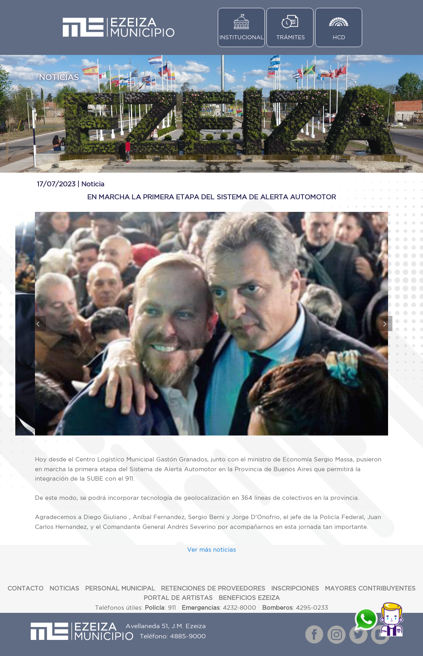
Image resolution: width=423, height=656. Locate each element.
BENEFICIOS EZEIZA (249, 597)
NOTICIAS (64, 588)
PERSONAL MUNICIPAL (120, 588)
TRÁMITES (290, 37)
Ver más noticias (211, 549)
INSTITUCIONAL (241, 37)
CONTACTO (25, 588)
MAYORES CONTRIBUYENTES (370, 588)
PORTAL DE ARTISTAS (178, 597)
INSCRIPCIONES (295, 588)
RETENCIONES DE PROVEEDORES (213, 588)
